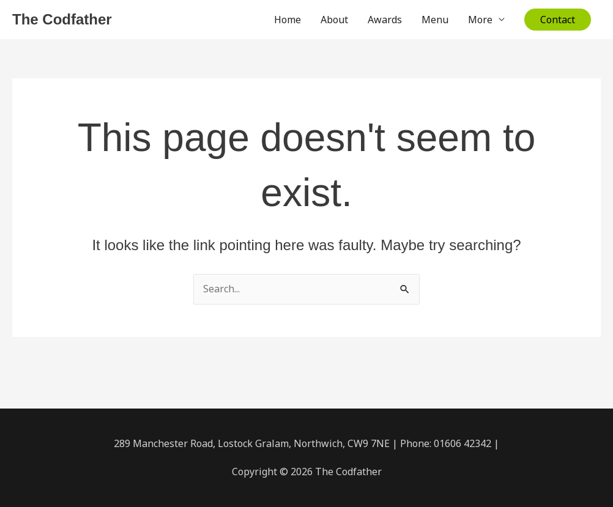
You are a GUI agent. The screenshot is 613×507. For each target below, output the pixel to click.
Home (287, 19)
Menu (435, 19)
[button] (557, 20)
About (334, 19)
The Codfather (62, 19)
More (480, 19)
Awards (385, 19)
